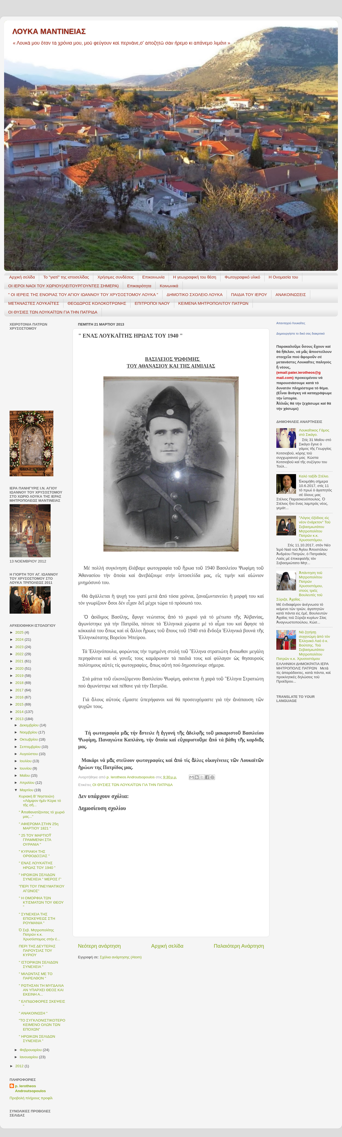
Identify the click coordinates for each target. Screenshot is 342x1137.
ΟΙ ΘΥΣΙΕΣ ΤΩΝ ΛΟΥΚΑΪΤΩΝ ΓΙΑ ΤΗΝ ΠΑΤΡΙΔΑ (52, 312)
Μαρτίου (27, 790)
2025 (20, 632)
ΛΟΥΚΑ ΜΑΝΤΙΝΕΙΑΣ (49, 31)
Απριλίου (27, 783)
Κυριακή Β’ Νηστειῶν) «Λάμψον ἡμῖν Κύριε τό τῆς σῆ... (40, 800)
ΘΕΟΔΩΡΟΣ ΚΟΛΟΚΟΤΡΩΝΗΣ (97, 303)
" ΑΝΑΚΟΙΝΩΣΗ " (33, 1013)
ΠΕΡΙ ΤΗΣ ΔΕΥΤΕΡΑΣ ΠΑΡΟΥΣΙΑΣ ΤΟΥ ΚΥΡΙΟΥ (37, 950)
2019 (20, 676)
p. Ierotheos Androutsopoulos (30, 1088)
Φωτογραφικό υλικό (242, 277)
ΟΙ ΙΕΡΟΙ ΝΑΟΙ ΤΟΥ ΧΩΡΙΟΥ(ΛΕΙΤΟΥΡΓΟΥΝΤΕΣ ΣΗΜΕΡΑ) (63, 285)
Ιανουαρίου (29, 1057)
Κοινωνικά (169, 285)
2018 (20, 683)
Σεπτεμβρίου (31, 747)
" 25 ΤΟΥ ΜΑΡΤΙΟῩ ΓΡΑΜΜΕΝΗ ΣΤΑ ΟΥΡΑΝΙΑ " (35, 839)
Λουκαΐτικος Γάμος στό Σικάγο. (314, 432)
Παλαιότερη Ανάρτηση (239, 946)
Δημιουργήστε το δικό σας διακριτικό (300, 333)
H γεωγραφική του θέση (194, 277)
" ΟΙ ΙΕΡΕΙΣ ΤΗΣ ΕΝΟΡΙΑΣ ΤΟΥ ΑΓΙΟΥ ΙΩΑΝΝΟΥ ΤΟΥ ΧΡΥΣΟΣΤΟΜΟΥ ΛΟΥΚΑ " (83, 294)
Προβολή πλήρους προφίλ (31, 1098)
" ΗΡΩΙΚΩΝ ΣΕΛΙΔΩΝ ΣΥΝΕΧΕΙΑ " (37, 1038)
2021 (20, 661)
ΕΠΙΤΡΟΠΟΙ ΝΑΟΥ (152, 303)
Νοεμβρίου (29, 732)
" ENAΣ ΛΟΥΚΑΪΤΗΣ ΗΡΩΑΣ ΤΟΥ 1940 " (37, 865)
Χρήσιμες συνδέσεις (115, 277)
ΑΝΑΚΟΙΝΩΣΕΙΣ (291, 294)
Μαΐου (25, 775)
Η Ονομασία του (283, 277)
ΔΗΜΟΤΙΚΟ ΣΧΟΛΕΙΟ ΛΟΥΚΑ (195, 294)
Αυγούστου (29, 754)
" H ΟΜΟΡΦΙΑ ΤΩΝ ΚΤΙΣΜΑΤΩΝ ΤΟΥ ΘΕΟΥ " (41, 902)
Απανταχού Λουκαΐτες (290, 323)
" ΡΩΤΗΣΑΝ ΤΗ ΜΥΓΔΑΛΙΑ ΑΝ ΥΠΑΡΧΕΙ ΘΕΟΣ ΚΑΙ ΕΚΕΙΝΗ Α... (41, 990)
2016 (20, 697)
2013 (20, 719)
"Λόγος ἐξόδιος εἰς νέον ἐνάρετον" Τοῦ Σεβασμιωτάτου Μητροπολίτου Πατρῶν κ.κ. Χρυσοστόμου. (314, 529)
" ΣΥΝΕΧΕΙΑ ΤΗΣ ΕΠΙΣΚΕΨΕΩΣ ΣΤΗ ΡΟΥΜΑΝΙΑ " (37, 918)
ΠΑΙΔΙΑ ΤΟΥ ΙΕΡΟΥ (249, 294)
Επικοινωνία (153, 277)
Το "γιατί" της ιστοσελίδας (66, 277)
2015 (20, 704)
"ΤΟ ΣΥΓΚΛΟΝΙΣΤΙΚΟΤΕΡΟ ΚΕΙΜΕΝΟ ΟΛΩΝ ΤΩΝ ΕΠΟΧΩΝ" (42, 1024)
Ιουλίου (26, 761)
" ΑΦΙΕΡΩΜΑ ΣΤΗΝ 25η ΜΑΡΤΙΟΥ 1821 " (39, 826)
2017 (20, 690)
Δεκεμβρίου (30, 725)
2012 (20, 1066)
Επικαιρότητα (139, 285)
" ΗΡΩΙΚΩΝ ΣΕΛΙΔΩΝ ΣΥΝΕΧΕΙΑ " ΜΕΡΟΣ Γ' (40, 877)
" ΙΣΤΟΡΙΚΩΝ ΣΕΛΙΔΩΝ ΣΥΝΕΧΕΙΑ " (38, 964)
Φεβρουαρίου (31, 1050)
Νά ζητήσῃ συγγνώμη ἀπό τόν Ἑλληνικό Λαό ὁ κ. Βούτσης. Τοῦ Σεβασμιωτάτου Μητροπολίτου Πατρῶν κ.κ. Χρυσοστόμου (303, 645)
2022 (20, 654)
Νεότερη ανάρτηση (99, 946)
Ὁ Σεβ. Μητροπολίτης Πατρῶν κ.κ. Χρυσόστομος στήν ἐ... (39, 934)
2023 (20, 647)
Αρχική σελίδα (22, 277)
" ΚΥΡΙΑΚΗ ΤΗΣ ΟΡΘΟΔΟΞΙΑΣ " (34, 853)
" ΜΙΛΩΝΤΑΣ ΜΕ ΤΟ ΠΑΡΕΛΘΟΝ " (36, 976)
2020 (20, 668)
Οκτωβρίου (29, 739)
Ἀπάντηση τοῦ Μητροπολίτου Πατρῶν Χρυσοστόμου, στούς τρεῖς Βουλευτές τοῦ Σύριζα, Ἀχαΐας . (299, 586)
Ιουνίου (26, 768)
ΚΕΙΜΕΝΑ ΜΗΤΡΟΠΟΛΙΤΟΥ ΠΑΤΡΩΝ (213, 303)
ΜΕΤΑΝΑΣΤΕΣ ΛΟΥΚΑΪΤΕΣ (33, 303)
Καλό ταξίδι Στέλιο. (314, 476)
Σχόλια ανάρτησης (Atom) (121, 957)
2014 (20, 712)
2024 (20, 639)
